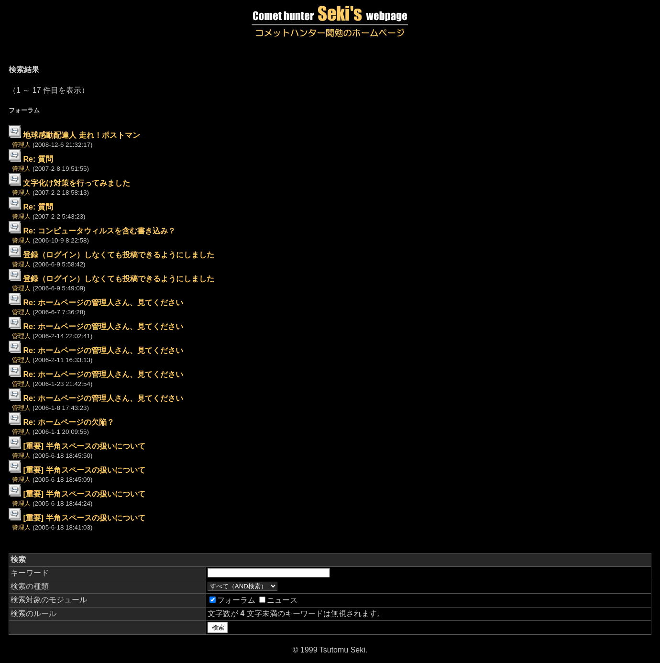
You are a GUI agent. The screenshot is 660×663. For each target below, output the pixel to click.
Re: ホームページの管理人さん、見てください (103, 302)
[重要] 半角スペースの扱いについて (84, 446)
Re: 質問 (38, 159)
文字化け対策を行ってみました (76, 183)
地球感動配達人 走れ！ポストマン (81, 135)
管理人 (21, 144)
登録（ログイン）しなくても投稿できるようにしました (118, 255)
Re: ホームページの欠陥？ (68, 422)
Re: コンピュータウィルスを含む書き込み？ (99, 231)
